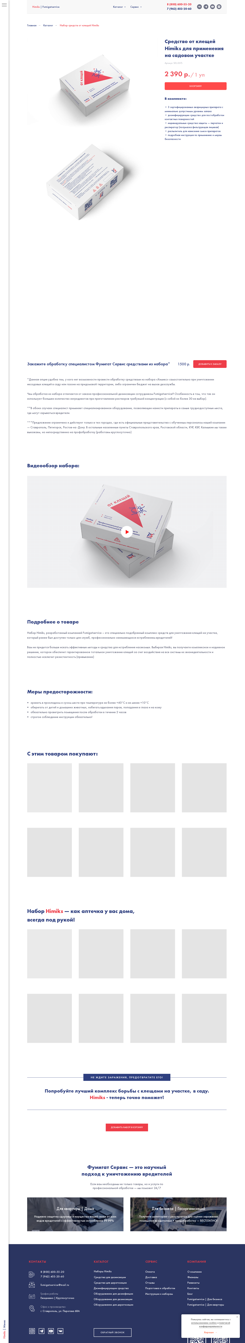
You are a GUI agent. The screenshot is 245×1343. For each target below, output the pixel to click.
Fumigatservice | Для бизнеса (204, 1222)
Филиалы (192, 1200)
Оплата (150, 1195)
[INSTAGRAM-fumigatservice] (219, 6)
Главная (31, 25)
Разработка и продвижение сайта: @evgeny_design (122, 1301)
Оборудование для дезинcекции (113, 1222)
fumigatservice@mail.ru (55, 1208)
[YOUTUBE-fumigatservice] (212, 6)
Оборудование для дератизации (113, 1228)
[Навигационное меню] (4, 5)
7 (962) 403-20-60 (52, 1199)
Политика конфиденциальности (43, 1321)
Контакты (193, 1211)
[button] (113, 1255)
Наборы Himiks (103, 1194)
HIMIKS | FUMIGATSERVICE (49, 1274)
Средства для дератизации (110, 1206)
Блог (190, 1217)
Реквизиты (193, 1206)
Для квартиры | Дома (75, 1122)
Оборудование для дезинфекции (113, 1217)
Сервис (134, 7)
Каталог (118, 7)
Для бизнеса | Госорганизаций (178, 1122)
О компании (194, 1195)
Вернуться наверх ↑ (199, 1301)
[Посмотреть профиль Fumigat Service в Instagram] (32, 1254)
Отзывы (150, 1206)
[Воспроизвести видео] (127, 437)
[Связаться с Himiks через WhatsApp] (220, 1263)
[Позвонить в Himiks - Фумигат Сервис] (196, 1263)
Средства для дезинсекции (110, 1200)
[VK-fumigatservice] (199, 6)
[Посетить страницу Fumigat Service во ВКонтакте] (60, 1254)
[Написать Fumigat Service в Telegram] (41, 1254)
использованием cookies (204, 1322)
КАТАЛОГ (101, 1185)
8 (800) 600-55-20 (52, 1195)
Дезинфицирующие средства (111, 1211)
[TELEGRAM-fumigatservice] (206, 6)
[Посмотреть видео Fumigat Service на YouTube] (51, 1254)
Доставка (151, 1200)
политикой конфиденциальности (214, 1324)
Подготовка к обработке (160, 1211)
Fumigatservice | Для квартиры (205, 1228)
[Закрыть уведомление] (237, 1317)
